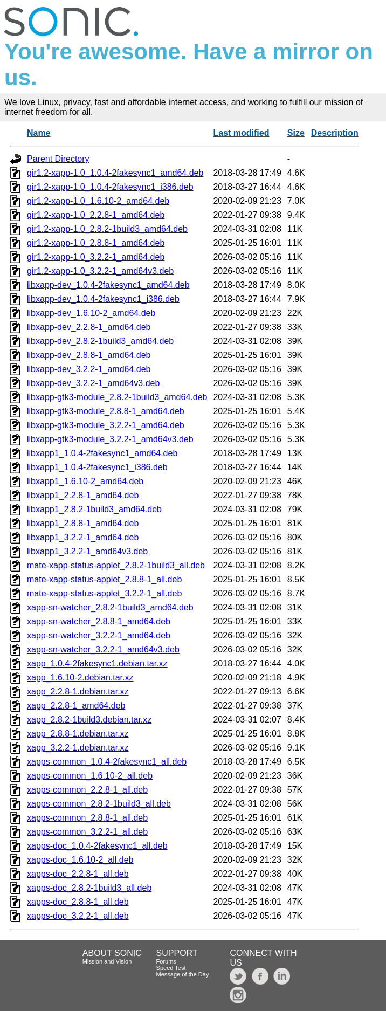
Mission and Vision (107, 961)
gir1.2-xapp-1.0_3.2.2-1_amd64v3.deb (100, 271)
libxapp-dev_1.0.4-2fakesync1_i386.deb (103, 299)
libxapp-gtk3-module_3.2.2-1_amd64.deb (105, 425)
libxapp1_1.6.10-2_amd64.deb (85, 481)
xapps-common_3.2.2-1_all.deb (87, 831)
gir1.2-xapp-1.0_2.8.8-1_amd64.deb (95, 242)
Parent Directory (58, 158)
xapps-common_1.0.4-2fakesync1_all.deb (107, 761)
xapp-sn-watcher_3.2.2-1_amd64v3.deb (103, 649)
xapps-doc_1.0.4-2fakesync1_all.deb (97, 845)
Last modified (241, 132)
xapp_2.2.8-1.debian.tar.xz (78, 691)
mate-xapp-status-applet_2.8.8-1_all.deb (104, 579)
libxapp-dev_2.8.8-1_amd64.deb (89, 355)
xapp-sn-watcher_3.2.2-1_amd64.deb (98, 635)
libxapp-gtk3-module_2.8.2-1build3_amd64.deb (117, 397)
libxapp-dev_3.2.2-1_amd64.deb (89, 369)
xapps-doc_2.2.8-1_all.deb (78, 873)
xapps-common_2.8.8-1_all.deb (87, 817)
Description (335, 132)
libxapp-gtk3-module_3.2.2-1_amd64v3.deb (110, 439)
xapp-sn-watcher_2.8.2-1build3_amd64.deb (110, 607)
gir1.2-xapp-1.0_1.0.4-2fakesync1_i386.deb (110, 186)
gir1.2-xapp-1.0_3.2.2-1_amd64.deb (95, 257)
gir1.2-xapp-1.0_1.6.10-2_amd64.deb (98, 200)
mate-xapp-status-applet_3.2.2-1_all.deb (104, 593)
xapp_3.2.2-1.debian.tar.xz (78, 747)
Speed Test (171, 968)
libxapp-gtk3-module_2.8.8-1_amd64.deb (105, 411)
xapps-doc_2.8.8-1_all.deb (78, 901)
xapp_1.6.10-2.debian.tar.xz (80, 677)
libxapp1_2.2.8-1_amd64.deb (83, 495)
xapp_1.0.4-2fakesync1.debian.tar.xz (97, 663)
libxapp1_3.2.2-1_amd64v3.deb (87, 551)
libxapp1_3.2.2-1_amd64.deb (83, 537)
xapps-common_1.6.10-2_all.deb (90, 775)
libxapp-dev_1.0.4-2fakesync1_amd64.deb (108, 285)
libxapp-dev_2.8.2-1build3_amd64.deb (100, 341)
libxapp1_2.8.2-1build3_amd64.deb (94, 509)
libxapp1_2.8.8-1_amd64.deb (83, 523)
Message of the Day (182, 974)
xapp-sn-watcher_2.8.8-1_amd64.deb (98, 621)
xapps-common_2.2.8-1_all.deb (87, 789)
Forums (166, 961)
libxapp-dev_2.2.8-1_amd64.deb (89, 327)
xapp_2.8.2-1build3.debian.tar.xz (89, 719)
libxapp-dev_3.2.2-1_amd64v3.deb (93, 383)
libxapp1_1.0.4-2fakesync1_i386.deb (97, 467)
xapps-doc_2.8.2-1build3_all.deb (89, 887)
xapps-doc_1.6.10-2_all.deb (80, 859)
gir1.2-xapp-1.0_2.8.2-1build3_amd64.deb (107, 228)
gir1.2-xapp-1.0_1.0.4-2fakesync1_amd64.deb (115, 172)
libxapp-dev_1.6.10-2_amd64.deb (91, 313)
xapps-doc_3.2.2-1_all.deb (78, 915)
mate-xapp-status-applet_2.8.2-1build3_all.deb (116, 565)
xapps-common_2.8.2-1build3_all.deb (99, 803)
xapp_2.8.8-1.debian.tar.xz (78, 733)
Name (39, 132)
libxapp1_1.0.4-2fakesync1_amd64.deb (102, 453)
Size (296, 132)
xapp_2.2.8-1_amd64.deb (76, 705)
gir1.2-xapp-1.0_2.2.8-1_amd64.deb (95, 214)
